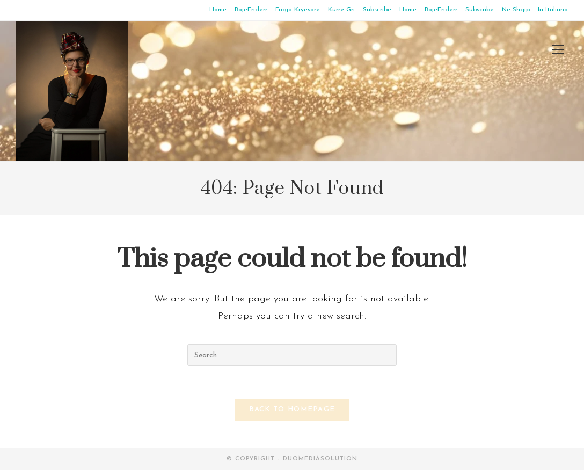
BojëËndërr (251, 9)
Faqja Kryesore (297, 9)
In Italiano (553, 9)
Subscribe (377, 9)
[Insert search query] (292, 355)
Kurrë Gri (341, 9)
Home (218, 9)
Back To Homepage (292, 409)
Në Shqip (516, 9)
